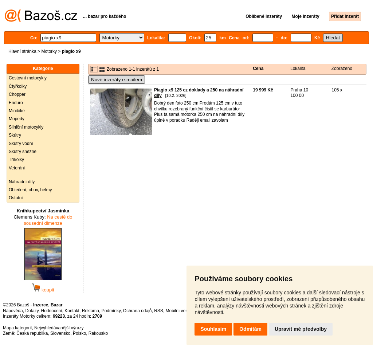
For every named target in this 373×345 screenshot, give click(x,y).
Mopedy (16, 118)
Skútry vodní (21, 143)
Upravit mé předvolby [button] (301, 329)
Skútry (15, 135)
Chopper (17, 94)
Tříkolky (16, 159)
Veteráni (17, 167)
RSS (158, 310)
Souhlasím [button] (213, 329)
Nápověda (13, 310)
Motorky (49, 51)
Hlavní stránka (22, 51)
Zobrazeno (341, 68)
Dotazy (31, 310)
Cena (258, 68)
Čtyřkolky (18, 86)
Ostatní (16, 197)
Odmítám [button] (250, 329)
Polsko (79, 333)
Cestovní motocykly (28, 78)
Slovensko (60, 333)
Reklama (90, 310)
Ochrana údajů (137, 310)
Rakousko (98, 333)
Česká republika (32, 333)
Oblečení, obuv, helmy (30, 189)
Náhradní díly (22, 181)
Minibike (17, 110)
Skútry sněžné (22, 151)
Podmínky (111, 310)
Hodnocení (51, 310)
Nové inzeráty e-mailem (116, 79)
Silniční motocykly (26, 127)
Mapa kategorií (17, 327)
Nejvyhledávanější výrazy (58, 327)
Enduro (16, 102)
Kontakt (71, 310)
